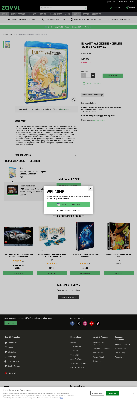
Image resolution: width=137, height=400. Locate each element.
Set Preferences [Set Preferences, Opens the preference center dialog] (97, 393)
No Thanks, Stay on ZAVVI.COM (68, 210)
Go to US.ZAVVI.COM (70, 204)
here (61, 398)
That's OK (112, 393)
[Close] (133, 393)
